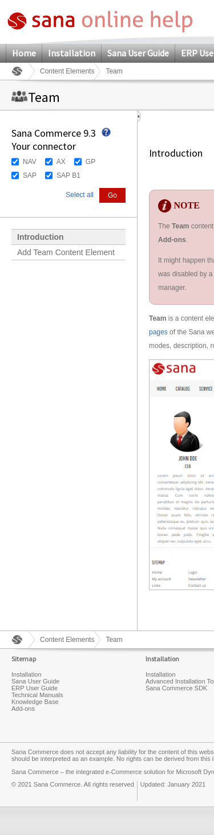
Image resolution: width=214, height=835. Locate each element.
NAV (30, 162)
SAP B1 (68, 175)
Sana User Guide (138, 53)
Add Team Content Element (66, 252)
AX (61, 162)
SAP (30, 175)
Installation (71, 53)
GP (90, 162)
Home (24, 53)
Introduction (40, 237)
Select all (80, 195)
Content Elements (67, 71)
